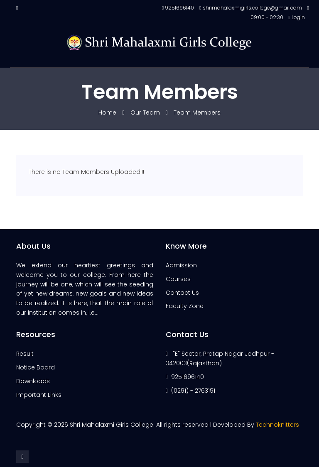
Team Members (197, 112)
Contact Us (182, 293)
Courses (178, 279)
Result (25, 354)
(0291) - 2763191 (193, 390)
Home (108, 112)
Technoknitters (277, 425)
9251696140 (187, 377)
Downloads (33, 381)
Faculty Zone (185, 306)
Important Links (38, 395)
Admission (181, 265)
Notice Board (35, 367)
